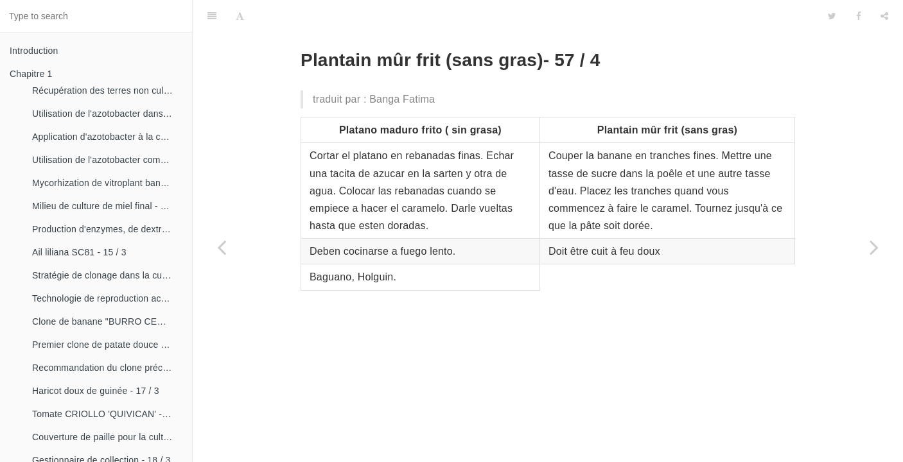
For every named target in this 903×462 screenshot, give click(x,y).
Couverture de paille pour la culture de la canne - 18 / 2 (107, 437)
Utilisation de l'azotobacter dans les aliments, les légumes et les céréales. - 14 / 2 (107, 113)
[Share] (884, 16)
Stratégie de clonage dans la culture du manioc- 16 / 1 (107, 275)
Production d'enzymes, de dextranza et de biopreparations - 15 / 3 (107, 229)
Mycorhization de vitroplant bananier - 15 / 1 (107, 183)
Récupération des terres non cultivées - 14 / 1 (107, 90)
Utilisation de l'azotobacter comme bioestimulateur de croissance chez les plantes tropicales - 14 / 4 (107, 160)
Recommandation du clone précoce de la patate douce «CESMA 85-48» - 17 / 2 (107, 368)
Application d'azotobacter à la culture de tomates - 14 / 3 (107, 137)
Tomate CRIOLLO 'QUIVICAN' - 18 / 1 (107, 414)
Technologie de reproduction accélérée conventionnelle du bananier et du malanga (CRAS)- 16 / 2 (107, 298)
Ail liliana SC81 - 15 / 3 (79, 252)
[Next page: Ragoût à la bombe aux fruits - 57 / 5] (874, 247)
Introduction (34, 51)
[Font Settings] (240, 16)
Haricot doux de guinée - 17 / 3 (95, 391)
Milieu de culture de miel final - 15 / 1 (107, 206)
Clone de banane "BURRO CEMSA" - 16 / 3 (107, 321)
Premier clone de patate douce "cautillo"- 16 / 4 (107, 344)
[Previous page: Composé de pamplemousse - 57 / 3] (221, 247)
